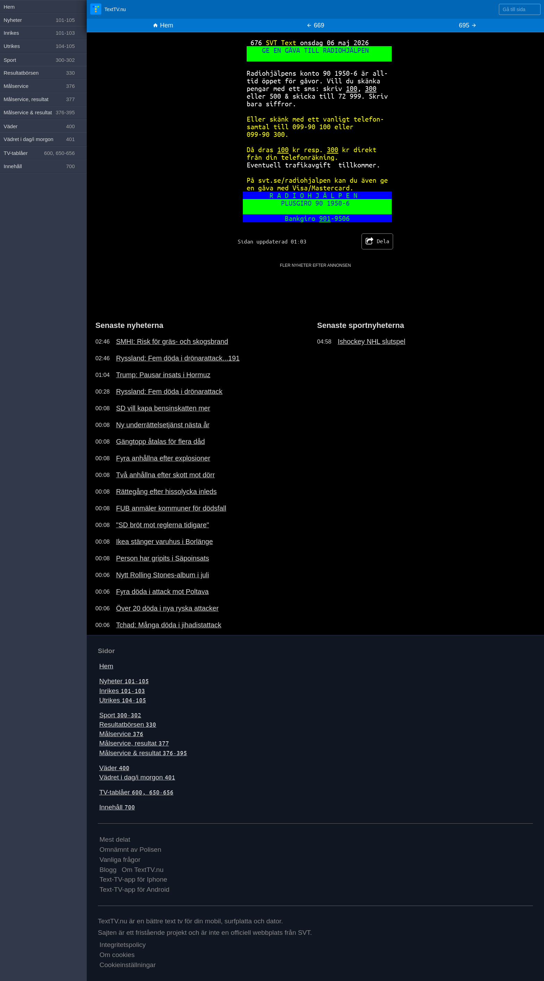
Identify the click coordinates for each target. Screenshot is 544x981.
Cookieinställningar (128, 964)
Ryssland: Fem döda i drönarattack (169, 391)
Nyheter (124, 681)
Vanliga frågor (120, 859)
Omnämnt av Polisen (130, 849)
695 (468, 25)
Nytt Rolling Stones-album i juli (162, 575)
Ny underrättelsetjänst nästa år (162, 425)
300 (370, 88)
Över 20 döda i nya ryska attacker (167, 608)
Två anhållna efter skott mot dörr (165, 475)
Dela (377, 241)
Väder (114, 768)
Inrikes (122, 690)
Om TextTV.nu (143, 869)
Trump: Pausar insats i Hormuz (163, 375)
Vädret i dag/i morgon (137, 777)
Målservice (121, 733)
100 (351, 88)
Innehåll (117, 807)
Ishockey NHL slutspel (371, 341)
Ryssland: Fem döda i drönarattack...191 (177, 358)
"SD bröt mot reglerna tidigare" (162, 525)
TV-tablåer (136, 792)
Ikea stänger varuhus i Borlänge (164, 541)
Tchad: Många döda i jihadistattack (168, 625)
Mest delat (115, 839)
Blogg (108, 869)
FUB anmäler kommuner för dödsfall (171, 508)
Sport (120, 715)
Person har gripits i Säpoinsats (162, 558)
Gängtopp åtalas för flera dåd (160, 441)
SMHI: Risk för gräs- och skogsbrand (172, 341)
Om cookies (117, 954)
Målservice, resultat (134, 743)
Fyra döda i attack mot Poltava (162, 591)
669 (315, 25)
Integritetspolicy (123, 944)
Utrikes (122, 700)
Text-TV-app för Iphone (133, 879)
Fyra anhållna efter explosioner (163, 458)
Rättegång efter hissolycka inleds (166, 491)
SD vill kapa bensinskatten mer (163, 408)
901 (325, 218)
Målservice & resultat (143, 753)
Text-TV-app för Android (135, 889)
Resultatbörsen (127, 724)
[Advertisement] (315, 284)
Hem (163, 25)
